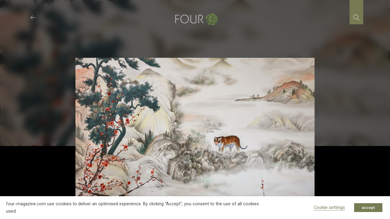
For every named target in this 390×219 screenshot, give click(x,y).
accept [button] (368, 207)
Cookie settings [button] (329, 207)
